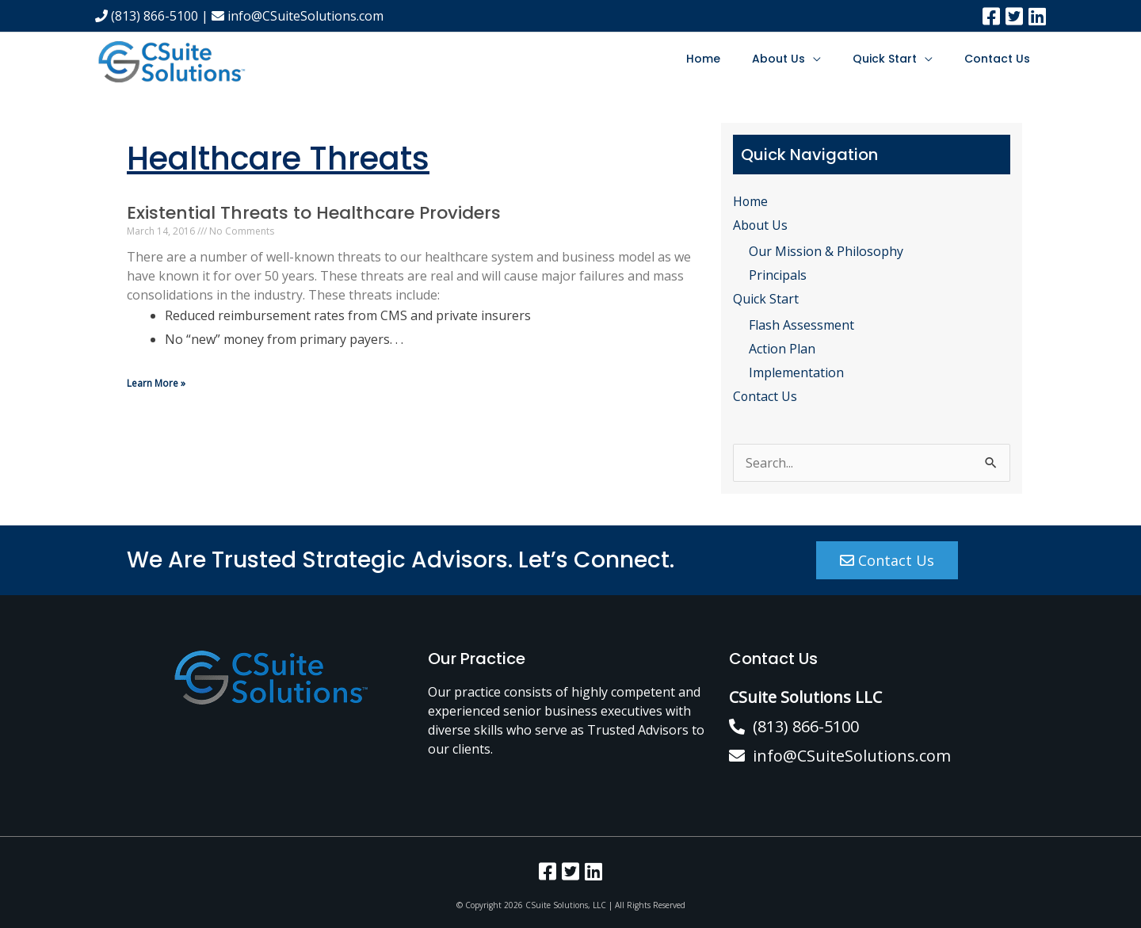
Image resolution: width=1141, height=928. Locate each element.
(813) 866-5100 (146, 16)
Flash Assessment (801, 325)
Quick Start (885, 59)
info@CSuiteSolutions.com (298, 16)
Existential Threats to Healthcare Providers (314, 212)
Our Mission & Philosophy (826, 251)
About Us (778, 59)
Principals (778, 275)
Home (703, 59)
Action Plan (782, 348)
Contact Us (997, 59)
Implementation (796, 372)
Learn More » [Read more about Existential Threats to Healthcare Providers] (156, 383)
